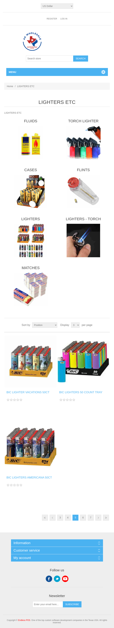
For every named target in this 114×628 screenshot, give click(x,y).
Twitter (57, 579)
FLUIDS (30, 121)
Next (98, 518)
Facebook (49, 579)
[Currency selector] (57, 6)
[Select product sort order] (44, 325)
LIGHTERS (30, 219)
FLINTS (83, 170)
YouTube (65, 579)
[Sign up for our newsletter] (48, 604)
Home (10, 86)
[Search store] (49, 58)
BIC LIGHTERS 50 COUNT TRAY (80, 392)
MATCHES (31, 268)
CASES (30, 170)
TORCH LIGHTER (83, 121)
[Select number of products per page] (75, 325)
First (45, 518)
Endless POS (24, 620)
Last (106, 518)
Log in (63, 19)
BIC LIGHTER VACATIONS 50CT (27, 392)
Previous (53, 518)
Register (52, 19)
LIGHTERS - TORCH (83, 219)
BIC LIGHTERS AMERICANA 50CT (29, 477)
